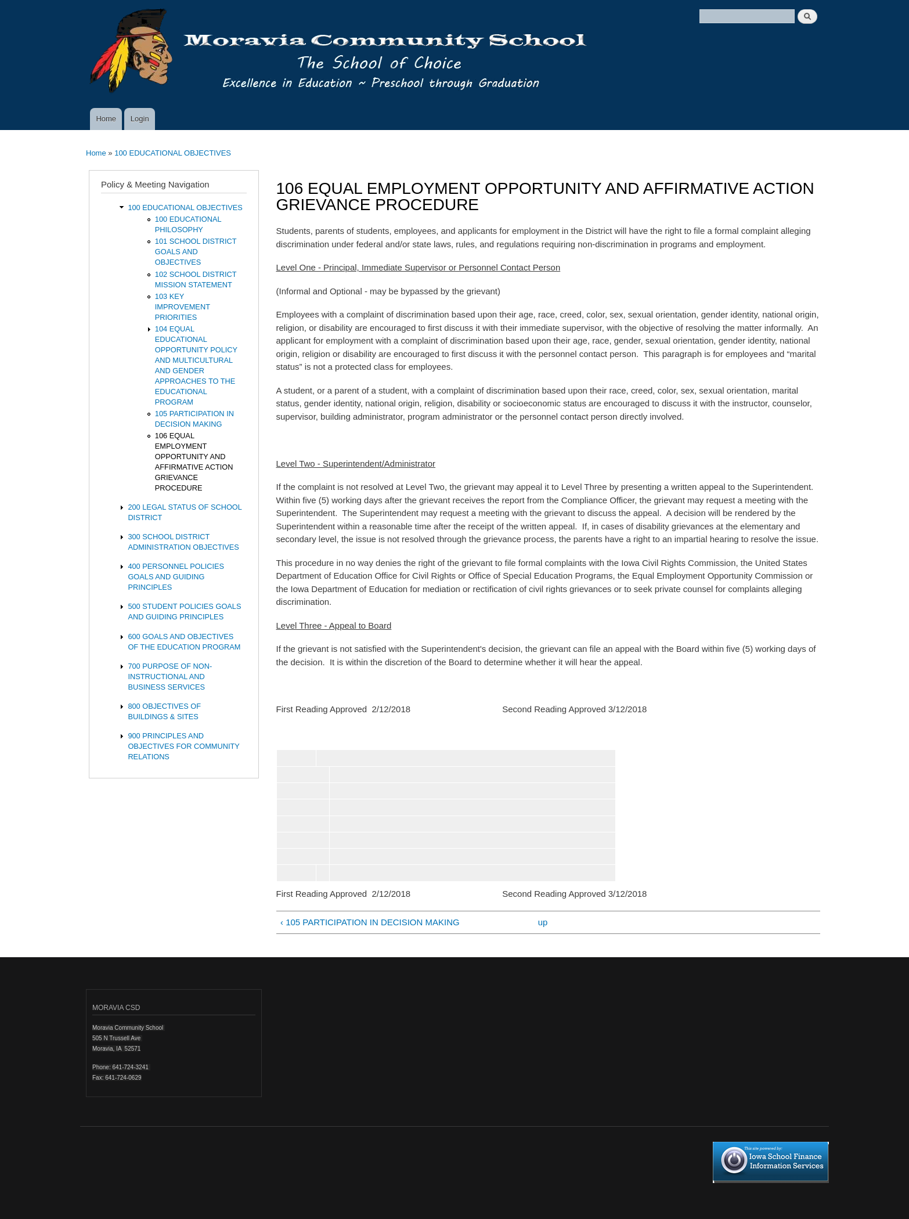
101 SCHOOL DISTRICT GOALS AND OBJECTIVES (196, 251)
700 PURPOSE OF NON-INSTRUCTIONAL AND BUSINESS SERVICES (170, 676)
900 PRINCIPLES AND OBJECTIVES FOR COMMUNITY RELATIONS (183, 746)
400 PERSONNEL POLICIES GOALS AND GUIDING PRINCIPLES (176, 577)
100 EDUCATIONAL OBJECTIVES (172, 153)
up (543, 922)
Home (106, 118)
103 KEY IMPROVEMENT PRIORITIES (182, 307)
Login (140, 118)
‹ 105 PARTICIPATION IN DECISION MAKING (370, 922)
